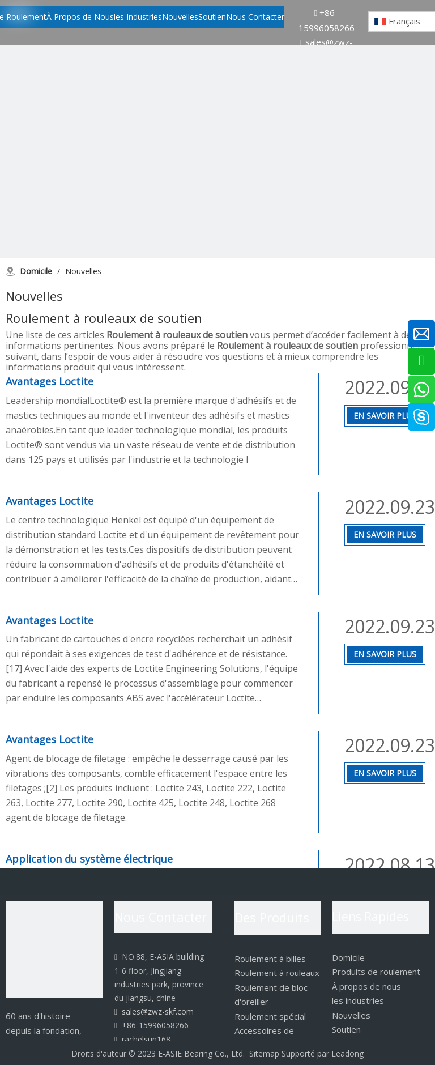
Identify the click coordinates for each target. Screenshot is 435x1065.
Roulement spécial (270, 1016)
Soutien (346, 1029)
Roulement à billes (270, 958)
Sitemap (264, 1053)
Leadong (347, 1053)
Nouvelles (351, 1015)
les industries (358, 1000)
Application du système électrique (89, 859)
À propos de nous (366, 986)
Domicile (348, 957)
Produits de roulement (376, 971)
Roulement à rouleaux (276, 972)
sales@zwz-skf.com (154, 1011)
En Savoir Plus (384, 415)
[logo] (54, 949)
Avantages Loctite (49, 381)
